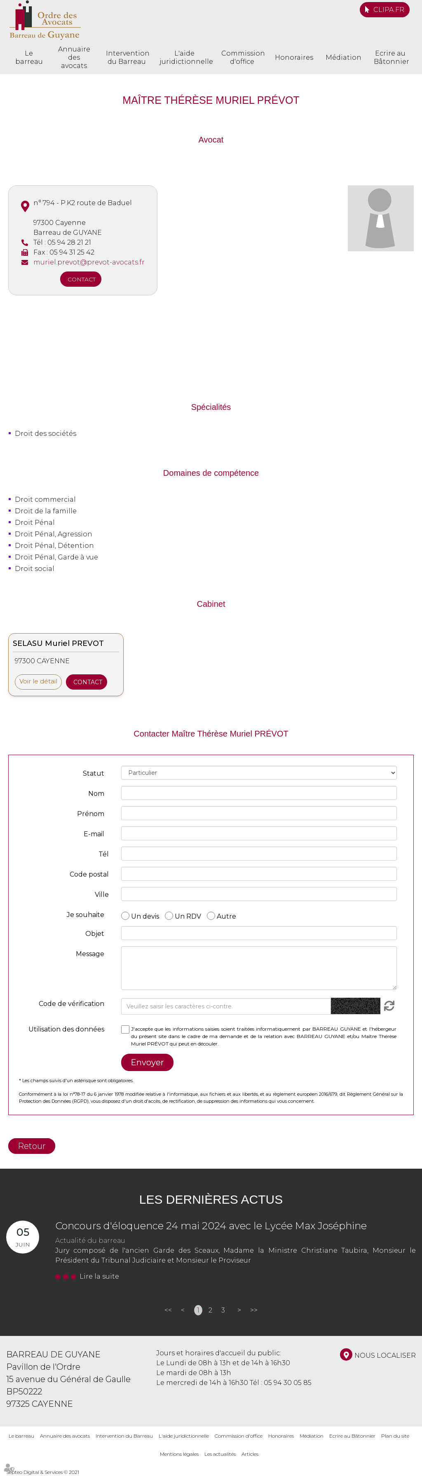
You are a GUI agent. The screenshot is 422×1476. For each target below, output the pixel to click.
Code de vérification (71, 1004)
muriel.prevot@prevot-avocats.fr (89, 262)
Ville (102, 894)
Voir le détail (38, 681)
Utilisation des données (66, 1029)
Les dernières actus (211, 1199)
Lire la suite (99, 1276)
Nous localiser (385, 1355)
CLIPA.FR (388, 10)
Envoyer (147, 1062)
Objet (94, 934)
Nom (96, 794)
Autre (226, 915)
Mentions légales (179, 1454)
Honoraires (294, 57)
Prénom (90, 814)
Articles (249, 1454)
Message (90, 954)
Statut (93, 773)
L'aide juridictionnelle (184, 57)
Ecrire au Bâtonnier (390, 57)
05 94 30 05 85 (288, 1383)
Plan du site (395, 1436)
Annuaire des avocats (74, 57)
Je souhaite (85, 915)
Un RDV (188, 915)
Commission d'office (242, 57)
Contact (82, 279)
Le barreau (28, 57)
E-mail (94, 834)
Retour (32, 1146)
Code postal (89, 874)
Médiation (343, 57)
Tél (103, 854)
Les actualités (220, 1454)
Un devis (145, 915)
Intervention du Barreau (126, 57)
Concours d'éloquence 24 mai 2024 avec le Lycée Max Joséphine (211, 1226)
